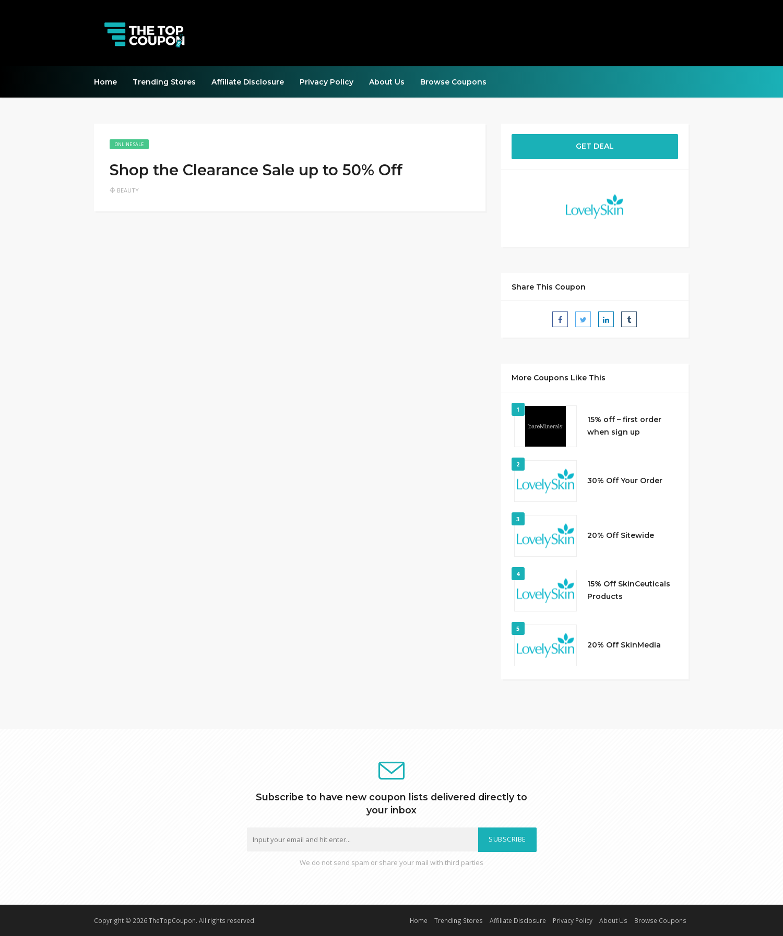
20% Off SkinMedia (624, 645)
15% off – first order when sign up (624, 426)
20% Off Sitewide (620, 535)
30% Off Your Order (624, 480)
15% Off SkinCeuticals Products (628, 590)
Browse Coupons (453, 82)
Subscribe (507, 839)
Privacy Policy (326, 82)
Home (105, 82)
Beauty (128, 190)
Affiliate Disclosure (247, 82)
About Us (387, 82)
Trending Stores (164, 82)
